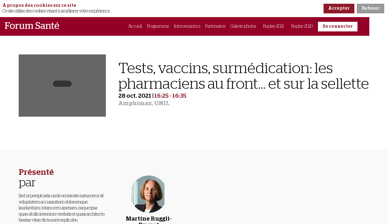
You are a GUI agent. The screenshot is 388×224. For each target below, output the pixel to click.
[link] (135, 26)
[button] (337, 26)
